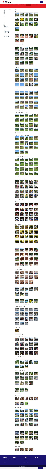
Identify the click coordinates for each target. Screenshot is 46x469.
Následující (21, 87)
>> (23, 87)
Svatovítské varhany (26, 462)
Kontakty (5, 462)
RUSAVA (8, 2)
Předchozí (18, 393)
